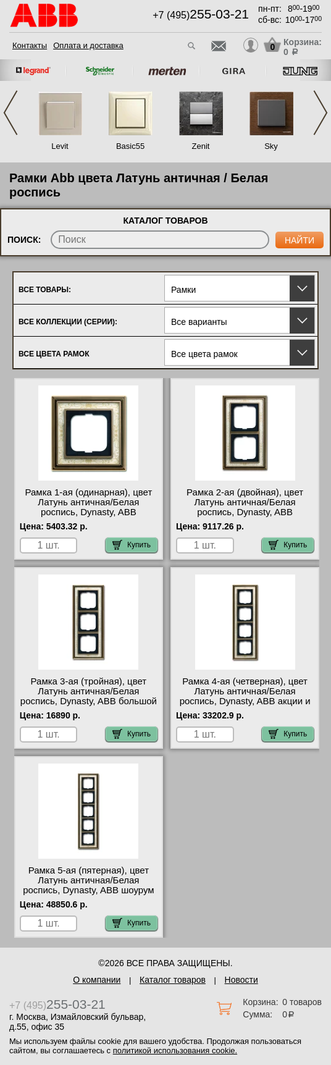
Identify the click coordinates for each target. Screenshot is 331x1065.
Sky (271, 146)
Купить (131, 545)
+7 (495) (201, 15)
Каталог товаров (173, 980)
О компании (96, 980)
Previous (10, 112)
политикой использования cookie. (175, 1050)
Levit (59, 146)
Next (320, 112)
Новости (241, 980)
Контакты (29, 45)
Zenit (201, 146)
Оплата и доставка (88, 45)
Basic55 (130, 146)
